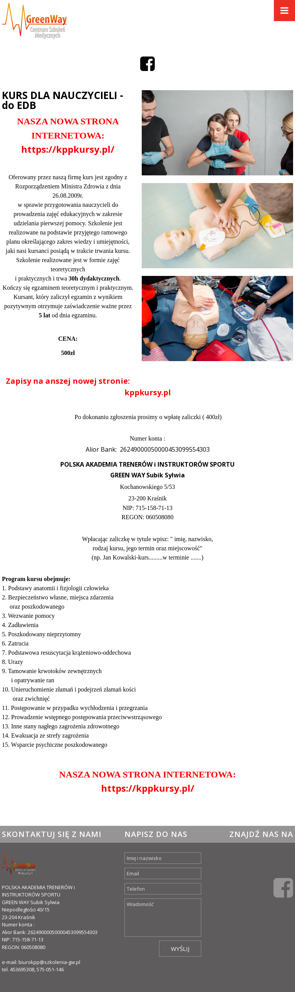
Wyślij (180, 948)
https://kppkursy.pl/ (67, 149)
